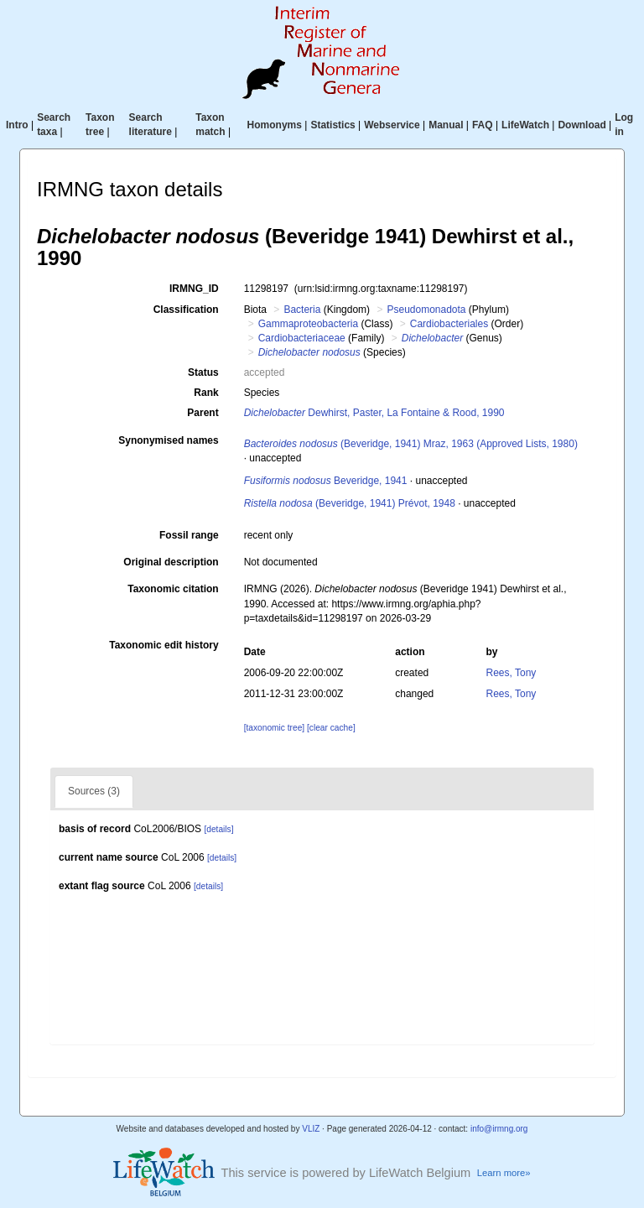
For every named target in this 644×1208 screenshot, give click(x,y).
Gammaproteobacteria (308, 324)
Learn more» (504, 1173)
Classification (186, 309)
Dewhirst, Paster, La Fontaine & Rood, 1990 (374, 413)
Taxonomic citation (172, 589)
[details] (218, 829)
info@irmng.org (499, 1128)
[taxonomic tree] (274, 727)
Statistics (332, 125)
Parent (202, 413)
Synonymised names (168, 440)
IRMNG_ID (194, 288)
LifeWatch (525, 125)
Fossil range (189, 535)
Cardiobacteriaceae (301, 338)
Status (203, 372)
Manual (445, 125)
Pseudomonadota (426, 309)
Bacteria (301, 309)
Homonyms (274, 125)
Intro (17, 125)
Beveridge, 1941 (326, 481)
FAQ (482, 125)
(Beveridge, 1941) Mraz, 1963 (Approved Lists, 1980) (411, 444)
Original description (170, 562)
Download (581, 125)
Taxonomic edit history (163, 645)
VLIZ (310, 1128)
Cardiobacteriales (449, 324)
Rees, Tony (511, 673)
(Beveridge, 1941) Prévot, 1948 (349, 503)
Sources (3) (94, 791)
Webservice (392, 125)
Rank (206, 392)
